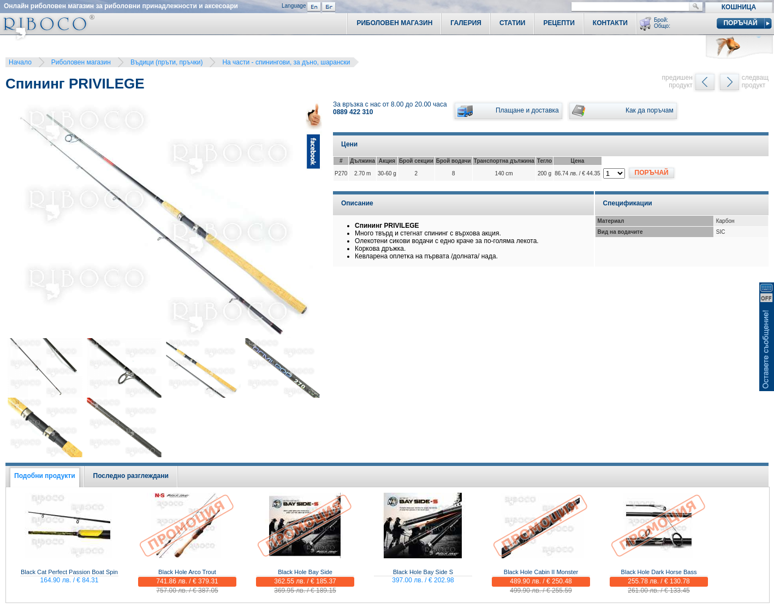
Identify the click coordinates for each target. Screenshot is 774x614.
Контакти (610, 23)
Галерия (465, 23)
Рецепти (558, 23)
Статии (512, 23)
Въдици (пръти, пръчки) (166, 62)
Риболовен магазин (81, 62)
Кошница (739, 7)
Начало (20, 62)
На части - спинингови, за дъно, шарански (286, 62)
